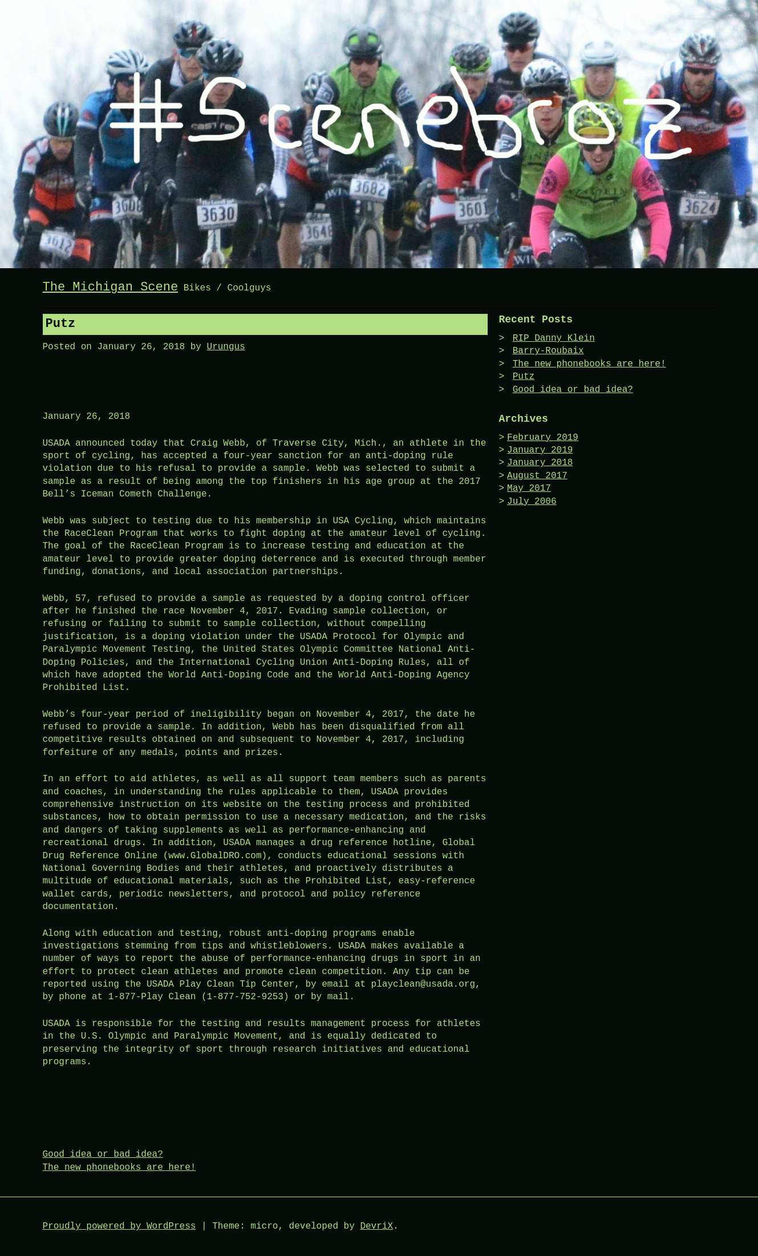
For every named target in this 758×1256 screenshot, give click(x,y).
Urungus (226, 347)
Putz (523, 376)
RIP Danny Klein (554, 338)
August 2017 (537, 476)
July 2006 (531, 501)
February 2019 (542, 438)
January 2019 (540, 450)
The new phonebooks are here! (119, 1167)
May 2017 (529, 488)
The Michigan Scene (111, 287)
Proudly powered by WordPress (119, 1226)
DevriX (376, 1226)
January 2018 (540, 463)
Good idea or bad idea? (103, 1154)
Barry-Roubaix (548, 351)
